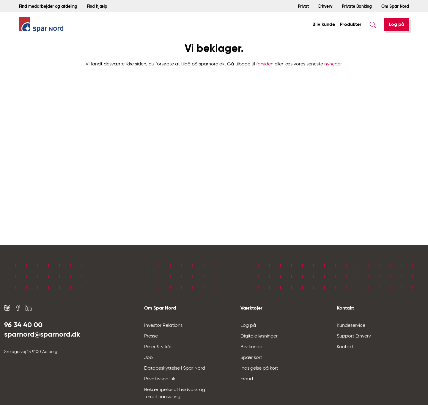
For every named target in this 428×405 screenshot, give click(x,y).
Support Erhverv (354, 336)
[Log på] (396, 24)
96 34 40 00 (23, 325)
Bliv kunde (323, 24)
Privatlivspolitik (159, 379)
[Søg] (372, 24)
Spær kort (251, 357)
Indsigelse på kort (259, 368)
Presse (151, 336)
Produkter (350, 24)
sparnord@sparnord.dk (42, 334)
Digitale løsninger (259, 336)
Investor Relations (163, 325)
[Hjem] (41, 25)
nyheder (332, 64)
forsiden (265, 64)
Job (148, 357)
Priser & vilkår (158, 347)
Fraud (246, 379)
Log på (396, 24)
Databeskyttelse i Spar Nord (174, 368)
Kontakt (345, 347)
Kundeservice (351, 325)
